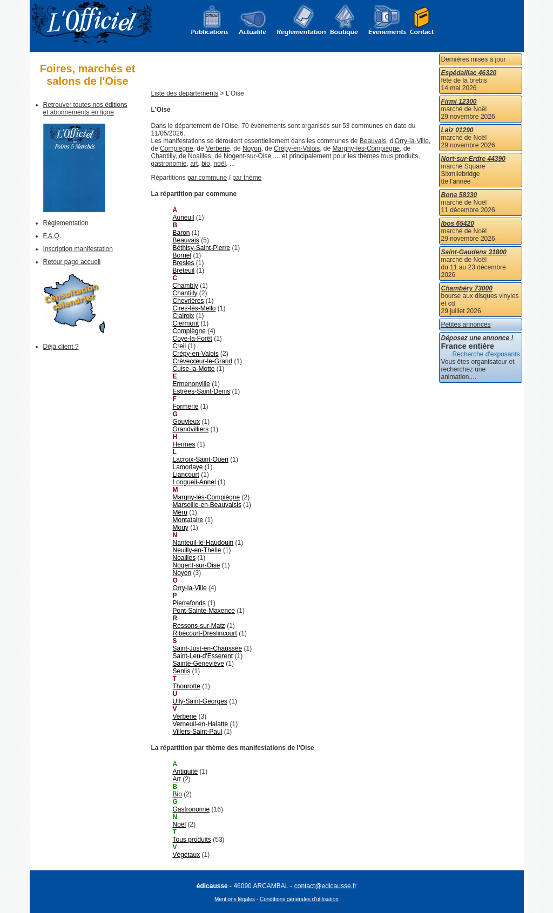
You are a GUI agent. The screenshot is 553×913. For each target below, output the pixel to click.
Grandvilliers (191, 429)
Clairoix (183, 316)
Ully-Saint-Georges (200, 701)
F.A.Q (51, 236)
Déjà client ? (61, 346)
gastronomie (169, 163)
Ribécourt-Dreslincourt (205, 633)
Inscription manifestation (78, 249)
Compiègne (176, 148)
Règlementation (66, 223)
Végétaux (186, 854)
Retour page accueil (72, 262)
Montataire (188, 520)
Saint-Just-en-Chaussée (207, 648)
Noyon (251, 148)
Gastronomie (191, 809)
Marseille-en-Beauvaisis (207, 505)
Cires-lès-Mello (194, 308)
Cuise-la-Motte (194, 369)
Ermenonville (191, 384)
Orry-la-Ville (412, 141)
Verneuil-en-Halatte (200, 724)
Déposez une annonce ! (477, 338)
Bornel (182, 255)
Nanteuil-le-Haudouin (203, 542)
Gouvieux (186, 421)
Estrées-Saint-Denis (202, 391)
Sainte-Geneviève (198, 663)
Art (177, 779)
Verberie (218, 148)
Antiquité (185, 771)
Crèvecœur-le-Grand (203, 361)
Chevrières (188, 301)
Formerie (186, 406)
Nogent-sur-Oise (247, 156)
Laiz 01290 (457, 130)
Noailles (199, 156)
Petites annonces (466, 324)
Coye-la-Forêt (192, 338)
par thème (246, 177)
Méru (180, 512)
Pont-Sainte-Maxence (204, 610)
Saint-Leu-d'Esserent (203, 656)
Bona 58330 (459, 195)
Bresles (183, 263)
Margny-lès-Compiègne (366, 148)
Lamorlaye (188, 467)
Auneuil (183, 217)
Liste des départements (185, 93)
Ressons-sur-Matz (199, 626)
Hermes (184, 444)
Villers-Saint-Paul (197, 731)
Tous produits (192, 839)
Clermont (186, 323)
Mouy (180, 527)
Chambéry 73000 (467, 288)
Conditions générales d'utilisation (299, 899)
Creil (179, 346)
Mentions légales (234, 899)
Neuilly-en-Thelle (197, 550)
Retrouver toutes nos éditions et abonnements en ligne (85, 108)
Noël (179, 824)
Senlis (182, 671)
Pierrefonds (189, 603)
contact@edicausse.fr (325, 886)
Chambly (185, 285)
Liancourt (186, 474)
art (194, 163)
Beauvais (373, 141)
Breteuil (184, 270)
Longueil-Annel (194, 482)
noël (220, 163)
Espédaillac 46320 (469, 73)
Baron (181, 232)
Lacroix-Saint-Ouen (200, 459)
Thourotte (186, 686)
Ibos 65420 (457, 223)
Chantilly (163, 156)
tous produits (400, 156)
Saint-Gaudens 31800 (474, 252)
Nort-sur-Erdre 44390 (473, 159)
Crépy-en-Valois (297, 148)
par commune (207, 177)
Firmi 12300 (459, 101)
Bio (177, 794)
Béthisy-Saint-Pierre (202, 248)
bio (205, 163)
